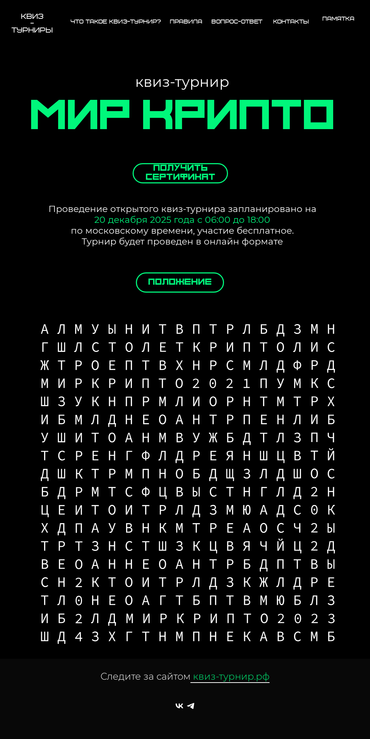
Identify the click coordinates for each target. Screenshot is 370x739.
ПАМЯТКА (338, 19)
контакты (291, 22)
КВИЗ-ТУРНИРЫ (32, 24)
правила (186, 22)
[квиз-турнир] (179, 705)
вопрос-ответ (236, 22)
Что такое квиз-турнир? (115, 22)
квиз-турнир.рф (230, 676)
